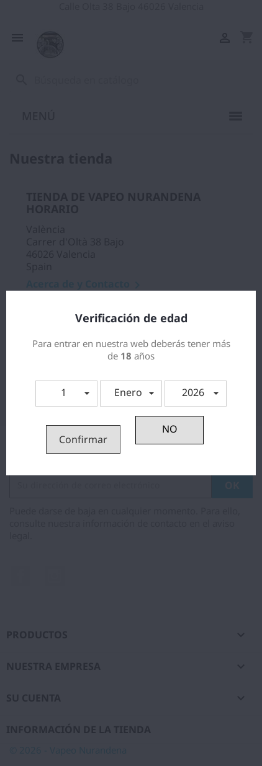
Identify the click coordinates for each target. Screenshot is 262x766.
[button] (66, 394)
